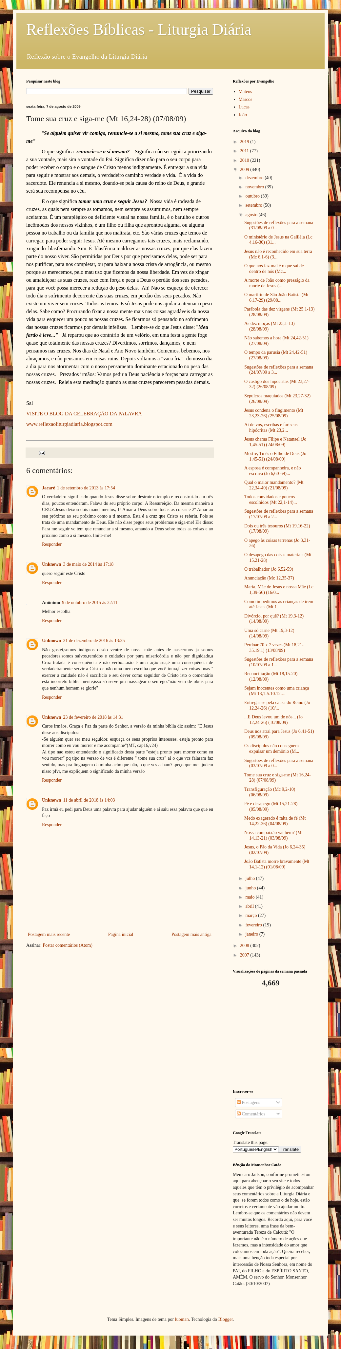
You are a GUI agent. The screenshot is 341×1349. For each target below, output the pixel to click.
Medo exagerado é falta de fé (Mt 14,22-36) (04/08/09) (275, 821)
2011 (245, 150)
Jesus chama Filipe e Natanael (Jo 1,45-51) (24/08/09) (275, 442)
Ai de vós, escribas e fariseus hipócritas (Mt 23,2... (271, 427)
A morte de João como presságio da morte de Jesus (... (277, 283)
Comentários (251, 1114)
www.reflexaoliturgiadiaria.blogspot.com (69, 424)
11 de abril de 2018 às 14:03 (89, 800)
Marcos (245, 99)
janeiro (252, 934)
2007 (245, 955)
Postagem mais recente (49, 934)
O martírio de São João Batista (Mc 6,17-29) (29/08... (276, 297)
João (243, 114)
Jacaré (48, 487)
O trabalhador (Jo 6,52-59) (268, 569)
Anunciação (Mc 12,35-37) (269, 578)
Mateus (245, 91)
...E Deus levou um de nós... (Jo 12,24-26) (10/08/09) (273, 719)
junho (251, 887)
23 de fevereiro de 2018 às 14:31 (93, 717)
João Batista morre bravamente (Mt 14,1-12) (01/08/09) (276, 864)
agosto (251, 214)
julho (250, 878)
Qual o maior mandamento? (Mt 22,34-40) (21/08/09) (273, 485)
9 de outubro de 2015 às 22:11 (89, 602)
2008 (245, 945)
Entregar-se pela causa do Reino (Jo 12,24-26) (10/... (277, 705)
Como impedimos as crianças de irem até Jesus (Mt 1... (278, 604)
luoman (182, 1319)
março (251, 915)
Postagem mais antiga (191, 934)
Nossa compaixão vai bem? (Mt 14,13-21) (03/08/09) (273, 835)
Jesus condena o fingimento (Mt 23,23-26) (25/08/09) (273, 413)
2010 (245, 160)
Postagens (248, 1102)
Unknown (51, 564)
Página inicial (120, 934)
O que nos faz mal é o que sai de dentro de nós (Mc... (274, 268)
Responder (52, 544)
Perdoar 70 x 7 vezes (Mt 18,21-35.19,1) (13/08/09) (274, 647)
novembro (255, 186)
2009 (245, 169)
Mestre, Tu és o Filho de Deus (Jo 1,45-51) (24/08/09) (275, 456)
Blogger (225, 1319)
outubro (253, 196)
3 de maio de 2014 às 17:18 (88, 564)
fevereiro (254, 924)
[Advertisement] (274, 1038)
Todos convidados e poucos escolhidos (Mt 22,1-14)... (270, 499)
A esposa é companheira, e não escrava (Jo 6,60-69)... (272, 471)
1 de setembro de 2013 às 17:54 (86, 487)
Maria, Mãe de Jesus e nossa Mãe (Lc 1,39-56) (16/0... (278, 589)
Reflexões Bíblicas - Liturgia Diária (138, 29)
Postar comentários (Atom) (67, 945)
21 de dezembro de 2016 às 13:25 (94, 640)
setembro (254, 205)
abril (250, 906)
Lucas (244, 106)
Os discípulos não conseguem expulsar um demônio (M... (271, 748)
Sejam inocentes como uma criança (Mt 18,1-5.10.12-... (276, 691)
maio (250, 897)
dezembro (255, 177)
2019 (245, 141)
